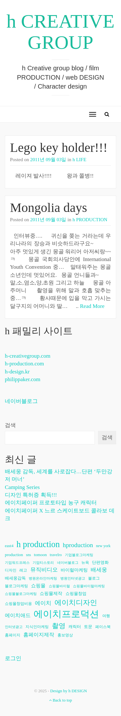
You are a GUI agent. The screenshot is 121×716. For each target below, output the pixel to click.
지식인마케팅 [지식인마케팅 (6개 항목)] (37, 626)
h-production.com (24, 364)
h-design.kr (17, 372)
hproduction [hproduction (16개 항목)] (78, 545)
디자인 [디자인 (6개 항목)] (10, 570)
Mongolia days (48, 207)
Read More (92, 306)
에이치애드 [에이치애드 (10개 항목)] (18, 615)
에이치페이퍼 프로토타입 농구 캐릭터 (51, 503)
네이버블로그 (21, 401)
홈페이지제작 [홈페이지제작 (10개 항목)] (38, 634)
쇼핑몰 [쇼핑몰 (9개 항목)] (38, 585)
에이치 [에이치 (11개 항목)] (43, 603)
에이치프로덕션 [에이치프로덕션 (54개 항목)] (66, 614)
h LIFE (79, 159)
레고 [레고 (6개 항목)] (23, 570)
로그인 (13, 658)
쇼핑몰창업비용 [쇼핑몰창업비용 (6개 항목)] (18, 603)
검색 (10, 425)
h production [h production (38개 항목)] (38, 544)
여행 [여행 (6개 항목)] (106, 616)
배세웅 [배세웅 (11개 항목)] (99, 570)
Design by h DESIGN (68, 690)
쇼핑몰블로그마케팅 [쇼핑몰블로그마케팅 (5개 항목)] (21, 594)
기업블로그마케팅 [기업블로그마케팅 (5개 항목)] (79, 555)
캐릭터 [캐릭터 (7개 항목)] (74, 626)
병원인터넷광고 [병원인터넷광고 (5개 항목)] (72, 578)
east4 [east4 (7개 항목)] (9, 545)
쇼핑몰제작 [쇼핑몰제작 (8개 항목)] (51, 593)
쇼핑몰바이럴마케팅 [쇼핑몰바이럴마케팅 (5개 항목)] (89, 586)
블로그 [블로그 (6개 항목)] (94, 578)
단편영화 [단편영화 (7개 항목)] (100, 562)
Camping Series (22, 487)
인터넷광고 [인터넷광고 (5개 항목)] (14, 627)
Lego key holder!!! (58, 147)
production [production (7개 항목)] (14, 554)
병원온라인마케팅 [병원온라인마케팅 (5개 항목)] (43, 578)
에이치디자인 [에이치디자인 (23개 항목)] (76, 602)
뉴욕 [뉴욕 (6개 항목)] (85, 562)
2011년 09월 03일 (48, 159)
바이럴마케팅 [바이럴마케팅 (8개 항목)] (74, 570)
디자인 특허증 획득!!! (31, 495)
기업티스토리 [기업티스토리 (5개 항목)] (43, 562)
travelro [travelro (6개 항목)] (56, 555)
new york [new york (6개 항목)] (103, 546)
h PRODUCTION (90, 219)
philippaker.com (22, 379)
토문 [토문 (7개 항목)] (88, 626)
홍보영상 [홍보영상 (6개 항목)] (65, 635)
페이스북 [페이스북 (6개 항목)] (103, 626)
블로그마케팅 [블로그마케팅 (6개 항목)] (16, 586)
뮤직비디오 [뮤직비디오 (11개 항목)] (44, 570)
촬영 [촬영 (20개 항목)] (59, 626)
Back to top (60, 700)
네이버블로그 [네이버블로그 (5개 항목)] (67, 562)
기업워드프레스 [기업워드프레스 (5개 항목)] (17, 562)
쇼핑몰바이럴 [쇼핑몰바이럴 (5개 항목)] (59, 586)
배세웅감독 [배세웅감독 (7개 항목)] (15, 578)
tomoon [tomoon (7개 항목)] (40, 554)
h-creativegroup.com (27, 356)
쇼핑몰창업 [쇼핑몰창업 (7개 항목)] (76, 593)
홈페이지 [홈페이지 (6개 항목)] (12, 635)
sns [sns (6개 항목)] (28, 555)
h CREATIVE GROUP (60, 32)
